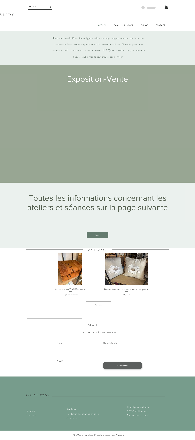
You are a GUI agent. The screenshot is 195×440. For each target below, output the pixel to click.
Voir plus (98, 304)
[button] (166, 7)
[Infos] (97, 235)
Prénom (60, 343)
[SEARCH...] (36, 6)
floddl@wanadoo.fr (138, 407)
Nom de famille (110, 343)
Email (59, 361)
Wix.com (120, 435)
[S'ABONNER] (122, 365)
